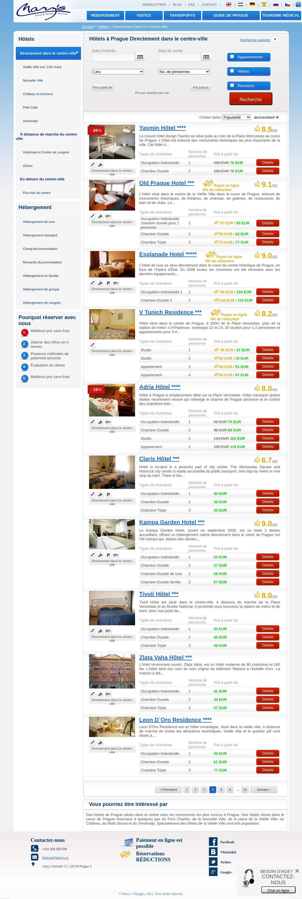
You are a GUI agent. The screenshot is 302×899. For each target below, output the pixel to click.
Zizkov (28, 165)
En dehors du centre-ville (42, 179)
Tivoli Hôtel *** (158, 594)
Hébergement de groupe (41, 289)
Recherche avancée (255, 40)
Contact (209, 4)
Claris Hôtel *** (159, 459)
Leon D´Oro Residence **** (175, 720)
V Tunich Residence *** (170, 312)
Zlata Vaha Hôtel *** (165, 657)
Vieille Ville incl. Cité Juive (42, 67)
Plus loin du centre (37, 192)
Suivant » (263, 789)
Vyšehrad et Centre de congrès (46, 152)
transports (182, 15)
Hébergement (105, 15)
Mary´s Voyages (133, 894)
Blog (177, 4)
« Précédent (168, 789)
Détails (268, 162)
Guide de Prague (230, 15)
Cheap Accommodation (40, 248)
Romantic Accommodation (42, 262)
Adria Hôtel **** (159, 387)
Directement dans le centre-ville (48, 53)
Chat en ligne (278, 890)
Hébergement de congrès (42, 302)
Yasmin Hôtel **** (162, 128)
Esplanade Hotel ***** (168, 254)
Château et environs (38, 94)
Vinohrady (30, 121)
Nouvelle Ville (33, 80)
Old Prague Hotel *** (166, 183)
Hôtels (103, 26)
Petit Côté (30, 107)
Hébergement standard (40, 235)
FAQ (191, 4)
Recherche (251, 99)
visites (144, 15)
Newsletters (154, 4)
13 (245, 789)
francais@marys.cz (55, 858)
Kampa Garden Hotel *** (172, 522)
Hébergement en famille (41, 275)
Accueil (88, 26)
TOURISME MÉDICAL (281, 15)
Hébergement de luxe (39, 221)
